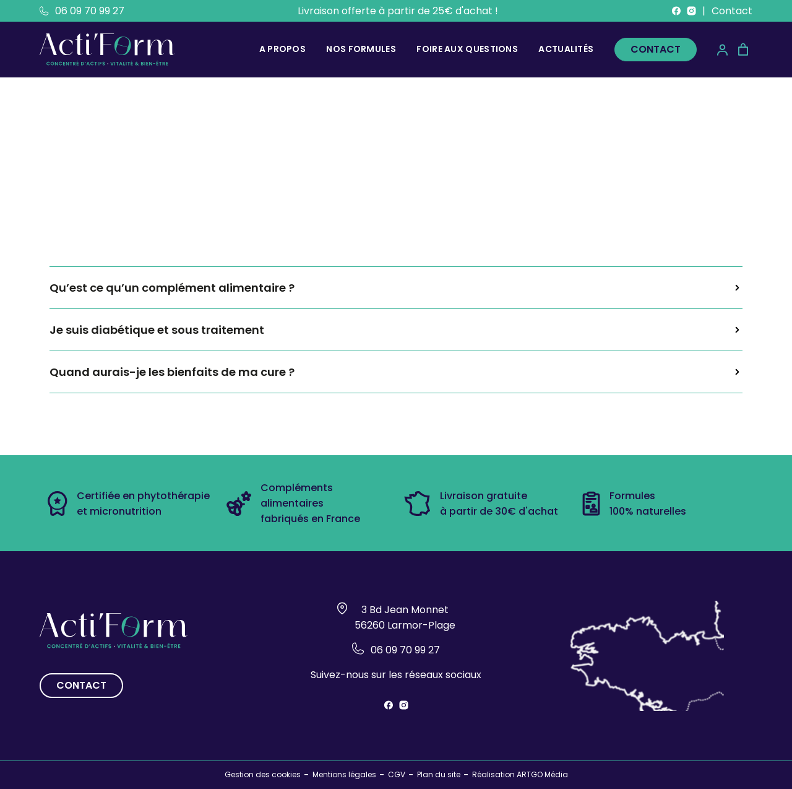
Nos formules (361, 49)
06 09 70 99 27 (82, 11)
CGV (396, 774)
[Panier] (743, 49)
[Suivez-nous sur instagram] (691, 10)
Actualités (565, 49)
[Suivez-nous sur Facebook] (676, 10)
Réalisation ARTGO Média (520, 774)
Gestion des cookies (263, 774)
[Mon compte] (722, 50)
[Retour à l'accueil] (107, 49)
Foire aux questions (467, 49)
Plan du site (438, 774)
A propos (282, 49)
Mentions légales (344, 774)
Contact (732, 11)
